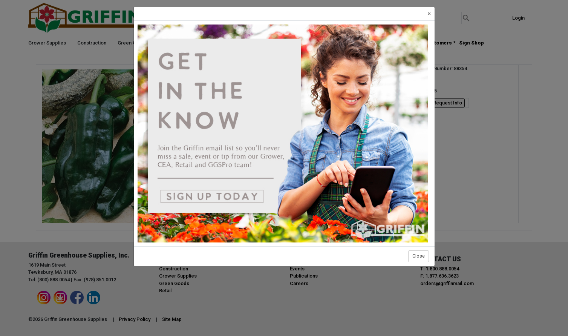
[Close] (429, 13)
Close (418, 256)
